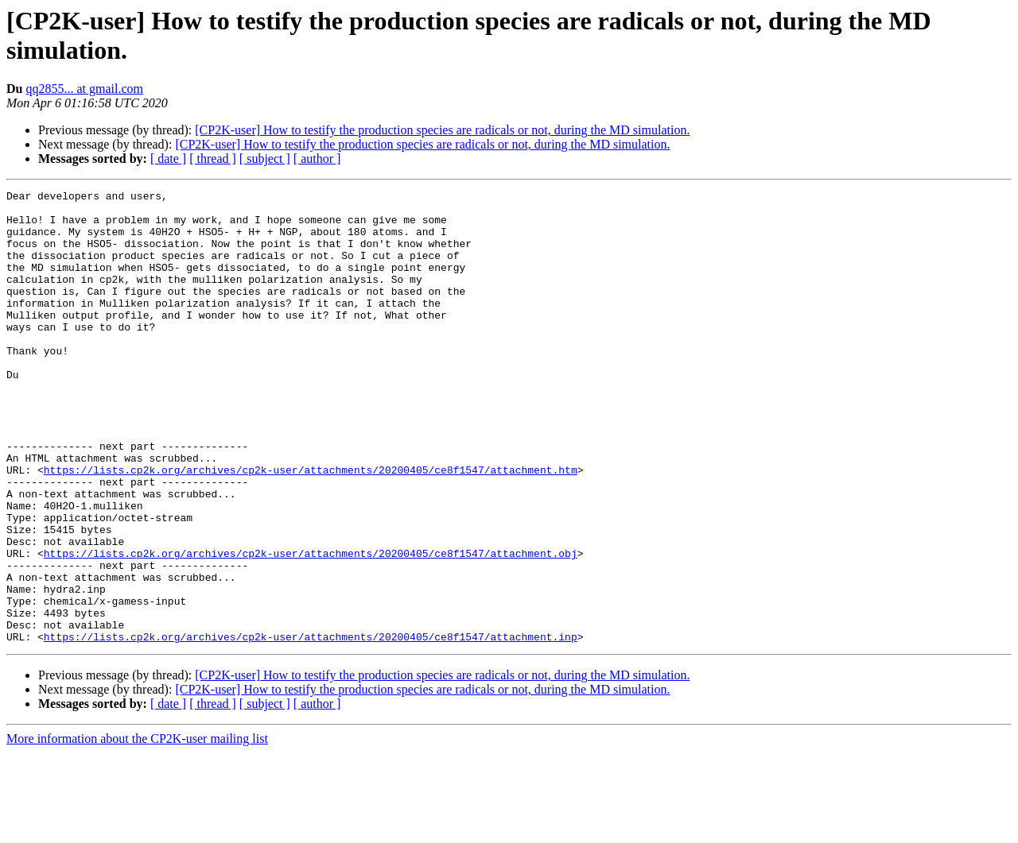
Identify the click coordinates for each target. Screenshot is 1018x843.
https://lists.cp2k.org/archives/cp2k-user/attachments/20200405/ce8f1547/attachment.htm (310, 527)
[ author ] (317, 158)
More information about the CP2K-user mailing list (137, 829)
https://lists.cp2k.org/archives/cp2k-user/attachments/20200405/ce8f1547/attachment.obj (310, 627)
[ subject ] (264, 158)
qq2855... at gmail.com (84, 88)
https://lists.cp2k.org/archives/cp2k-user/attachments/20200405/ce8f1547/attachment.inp (310, 727)
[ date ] (168, 158)
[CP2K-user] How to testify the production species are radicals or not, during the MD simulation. (442, 130)
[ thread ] (212, 158)
